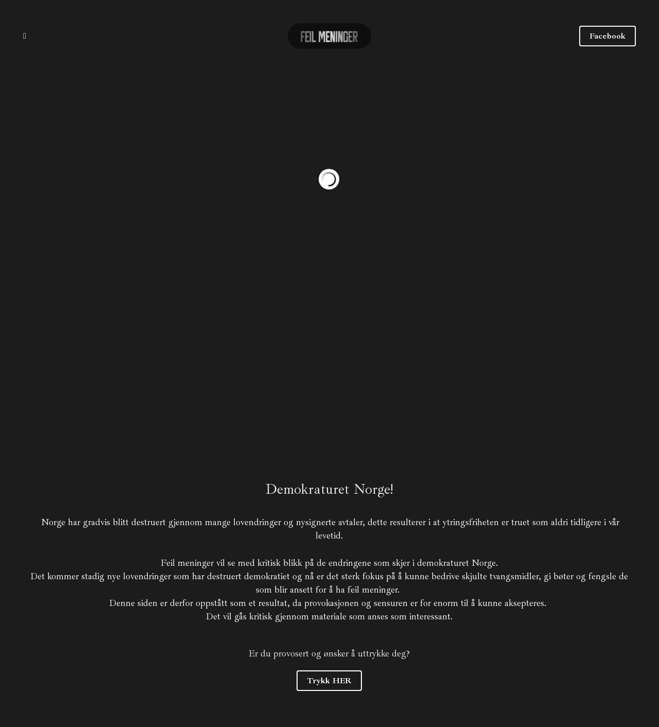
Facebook (607, 36)
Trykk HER (329, 681)
